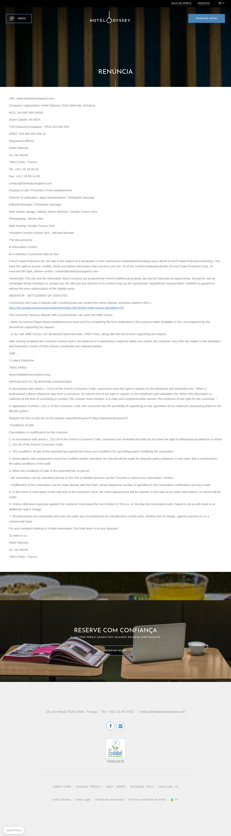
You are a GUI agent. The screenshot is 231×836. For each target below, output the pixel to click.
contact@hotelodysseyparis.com (162, 711)
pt (223, 3)
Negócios (204, 3)
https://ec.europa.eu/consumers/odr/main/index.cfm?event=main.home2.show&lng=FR (66, 307)
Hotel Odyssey (62, 799)
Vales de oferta (181, 3)
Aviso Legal (83, 799)
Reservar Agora (207, 18)
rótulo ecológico (115, 748)
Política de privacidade (109, 799)
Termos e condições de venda (147, 799)
